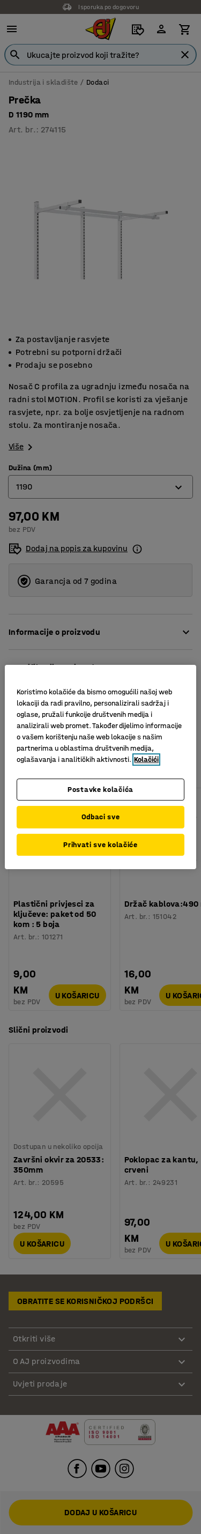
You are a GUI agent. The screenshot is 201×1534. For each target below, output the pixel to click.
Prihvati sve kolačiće (100, 844)
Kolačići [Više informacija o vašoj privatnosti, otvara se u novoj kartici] (146, 759)
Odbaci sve (100, 816)
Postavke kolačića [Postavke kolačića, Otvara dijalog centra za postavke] (100, 789)
